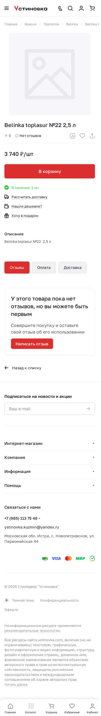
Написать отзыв (32, 343)
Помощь (12, 485)
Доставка (73, 267)
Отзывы (17, 267)
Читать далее (16, 684)
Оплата (44, 267)
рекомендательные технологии (32, 630)
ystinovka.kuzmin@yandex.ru (31, 527)
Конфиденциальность (59, 600)
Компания (14, 457)
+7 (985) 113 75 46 (20, 518)
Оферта (11, 609)
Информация (17, 471)
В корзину (50, 171)
